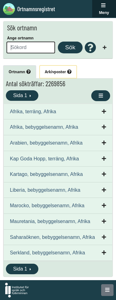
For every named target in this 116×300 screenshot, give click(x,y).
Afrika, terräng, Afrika (33, 111)
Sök (70, 47)
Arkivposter (58, 71)
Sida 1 (20, 95)
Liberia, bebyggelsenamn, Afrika (45, 190)
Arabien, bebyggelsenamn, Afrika (46, 143)
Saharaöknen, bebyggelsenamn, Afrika (52, 237)
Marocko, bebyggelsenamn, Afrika (47, 205)
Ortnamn (20, 71)
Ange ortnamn (20, 38)
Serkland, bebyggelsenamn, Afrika (47, 252)
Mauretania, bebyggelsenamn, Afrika (50, 221)
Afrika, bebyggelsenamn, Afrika (44, 127)
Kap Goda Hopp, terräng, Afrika (44, 158)
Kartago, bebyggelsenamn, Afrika (46, 174)
